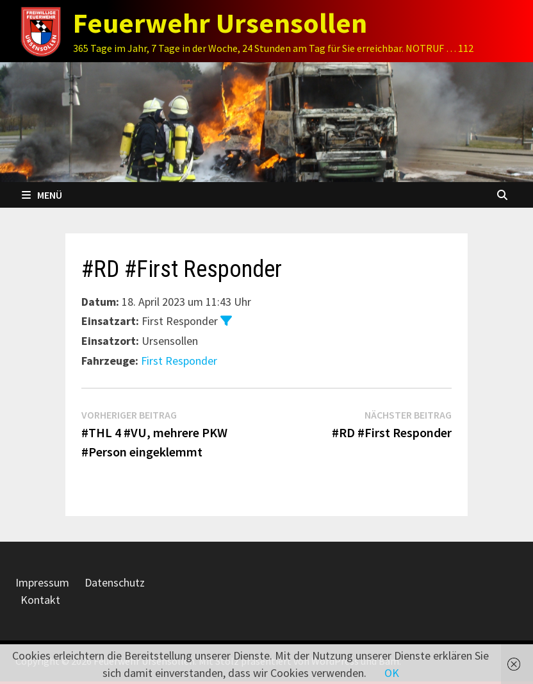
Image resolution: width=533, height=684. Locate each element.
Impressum (42, 582)
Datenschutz (115, 582)
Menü (42, 194)
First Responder (179, 360)
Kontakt (40, 599)
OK (391, 672)
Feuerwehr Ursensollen (220, 22)
